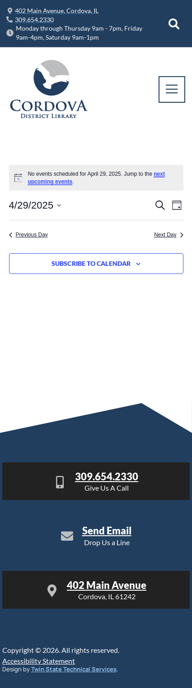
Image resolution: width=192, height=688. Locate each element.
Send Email (106, 530)
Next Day (168, 235)
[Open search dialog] (174, 23)
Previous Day (28, 235)
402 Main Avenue (106, 585)
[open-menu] (172, 89)
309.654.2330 (106, 476)
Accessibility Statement (38, 660)
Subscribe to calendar (91, 263)
